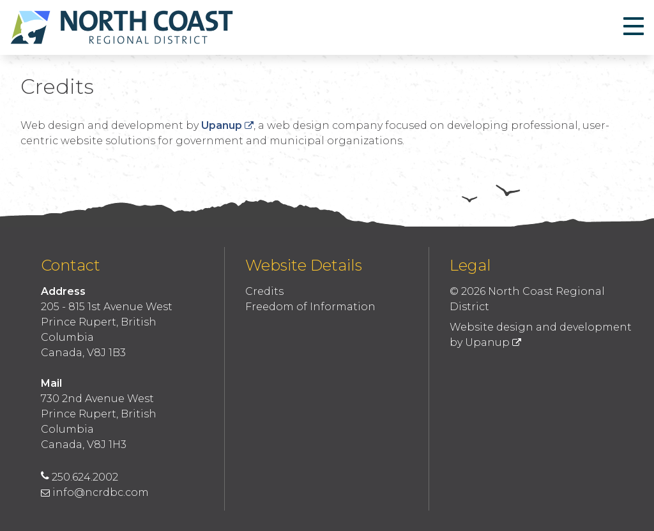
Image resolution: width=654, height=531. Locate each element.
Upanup (227, 125)
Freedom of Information (310, 307)
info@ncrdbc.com (95, 492)
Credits (264, 291)
